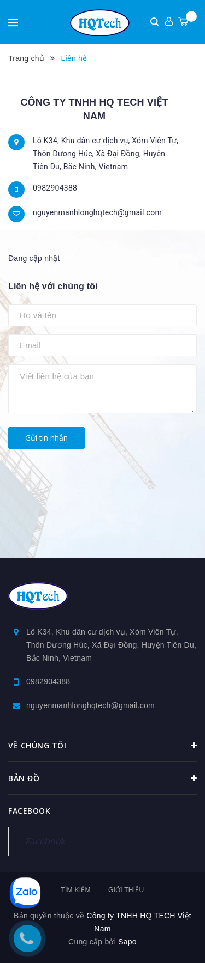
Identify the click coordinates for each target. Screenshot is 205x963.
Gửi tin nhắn (46, 437)
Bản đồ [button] (102, 778)
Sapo (127, 941)
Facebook (45, 841)
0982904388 (55, 188)
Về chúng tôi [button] (102, 746)
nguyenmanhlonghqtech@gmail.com (97, 212)
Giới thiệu (126, 890)
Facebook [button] (29, 811)
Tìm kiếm (75, 890)
